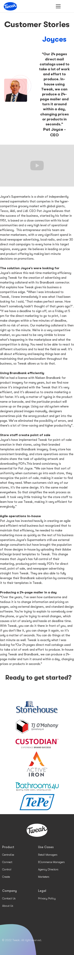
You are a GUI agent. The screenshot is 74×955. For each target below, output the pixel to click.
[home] (10, 6)
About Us (7, 905)
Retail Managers (47, 854)
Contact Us (9, 898)
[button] (57, 6)
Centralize (8, 854)
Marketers (43, 876)
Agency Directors (48, 869)
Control (6, 869)
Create (6, 876)
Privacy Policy (47, 898)
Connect (7, 862)
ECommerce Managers (51, 862)
